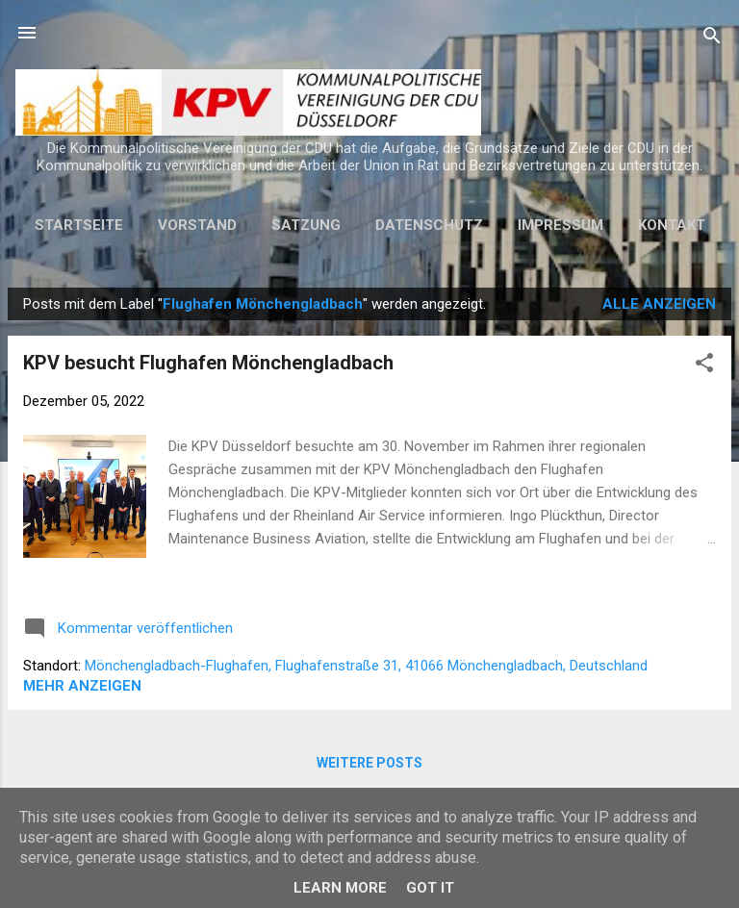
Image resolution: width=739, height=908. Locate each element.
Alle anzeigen (659, 304)
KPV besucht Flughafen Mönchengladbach (208, 362)
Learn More (340, 887)
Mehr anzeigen (82, 685)
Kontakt (671, 225)
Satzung (306, 225)
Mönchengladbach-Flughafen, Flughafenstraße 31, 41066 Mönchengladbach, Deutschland (366, 665)
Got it (430, 887)
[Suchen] (712, 39)
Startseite (79, 225)
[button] (704, 366)
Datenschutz (429, 225)
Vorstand (197, 225)
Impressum (560, 225)
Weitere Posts (369, 762)
